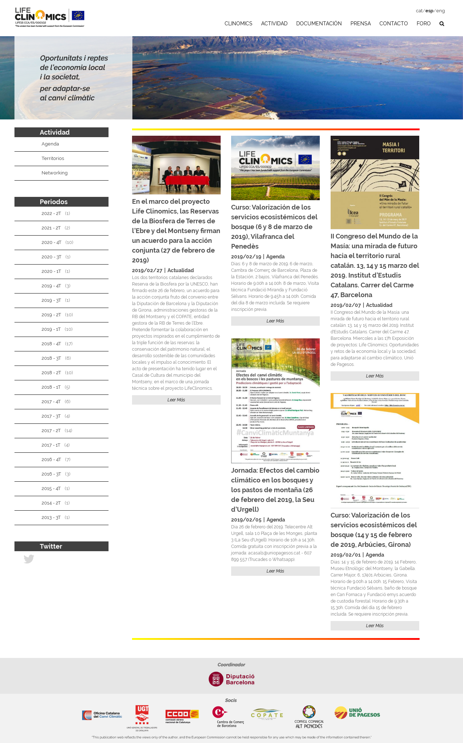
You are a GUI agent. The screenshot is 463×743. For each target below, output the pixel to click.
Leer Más (176, 399)
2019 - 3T (51, 300)
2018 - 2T (51, 372)
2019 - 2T (51, 314)
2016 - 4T (51, 459)
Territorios (53, 158)
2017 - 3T (51, 416)
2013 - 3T (51, 517)
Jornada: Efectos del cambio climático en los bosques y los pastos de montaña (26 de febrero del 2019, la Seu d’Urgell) (275, 490)
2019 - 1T (51, 329)
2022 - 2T (51, 213)
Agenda (275, 256)
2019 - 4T (51, 285)
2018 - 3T (51, 358)
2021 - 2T (51, 228)
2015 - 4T (51, 488)
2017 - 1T (51, 445)
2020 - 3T (51, 256)
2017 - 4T (51, 401)
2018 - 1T (51, 387)
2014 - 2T (51, 503)
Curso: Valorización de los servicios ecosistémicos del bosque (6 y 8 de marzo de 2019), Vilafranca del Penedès (274, 226)
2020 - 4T (51, 242)
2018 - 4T (51, 343)
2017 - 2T (51, 430)
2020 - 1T (51, 271)
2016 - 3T (51, 474)
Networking (55, 173)
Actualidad (180, 270)
